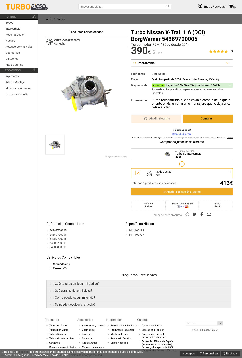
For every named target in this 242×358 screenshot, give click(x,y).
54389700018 (58, 238)
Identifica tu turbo (120, 334)
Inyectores (12, 76)
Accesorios (85, 320)
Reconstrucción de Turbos (63, 347)
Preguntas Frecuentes (122, 329)
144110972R (136, 234)
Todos (9, 22)
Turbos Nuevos (57, 334)
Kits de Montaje (15, 82)
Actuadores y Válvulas (19, 46)
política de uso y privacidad (85, 355)
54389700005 (58, 234)
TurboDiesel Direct (208, 330)
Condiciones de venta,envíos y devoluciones (154, 336)
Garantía (142, 320)
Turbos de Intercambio (61, 338)
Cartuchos (12, 58)
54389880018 (58, 247)
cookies (24, 351)
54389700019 (58, 243)
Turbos (61, 19)
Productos (52, 320)
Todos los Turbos (58, 325)
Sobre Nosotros (119, 342)
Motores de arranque (93, 347)
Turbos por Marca (58, 329)
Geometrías (13, 52)
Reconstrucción (15, 34)
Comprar (207, 118)
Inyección (87, 334)
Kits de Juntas (14, 64)
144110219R (136, 230)
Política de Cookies (121, 338)
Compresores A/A (17, 94)
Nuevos (10, 40)
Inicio (49, 19)
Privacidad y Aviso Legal (124, 325)
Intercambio (13, 28)
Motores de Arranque (18, 88)
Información (114, 320)
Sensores (87, 338)
